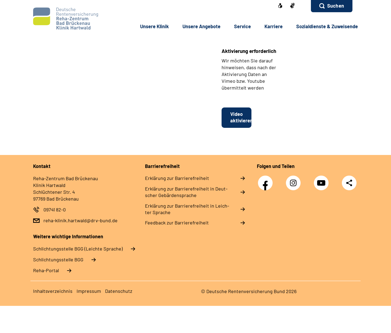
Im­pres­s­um (89, 291)
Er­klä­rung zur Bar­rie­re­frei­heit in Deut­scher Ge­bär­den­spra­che (186, 192)
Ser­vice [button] (242, 26)
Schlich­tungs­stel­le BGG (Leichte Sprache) (78, 249)
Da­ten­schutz (118, 291)
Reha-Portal (46, 270)
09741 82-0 (54, 210)
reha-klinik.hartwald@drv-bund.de (80, 220)
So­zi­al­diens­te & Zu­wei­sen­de (327, 26)
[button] (331, 6)
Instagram (294, 180)
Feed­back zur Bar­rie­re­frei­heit (177, 223)
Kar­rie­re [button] (273, 26)
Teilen (349, 182)
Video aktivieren (240, 117)
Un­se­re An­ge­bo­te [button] (201, 26)
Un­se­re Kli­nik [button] (154, 26)
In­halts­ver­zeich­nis (52, 291)
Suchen (335, 6)
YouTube (322, 180)
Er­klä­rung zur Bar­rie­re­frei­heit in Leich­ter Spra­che (187, 209)
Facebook (266, 180)
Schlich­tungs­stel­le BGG (58, 259)
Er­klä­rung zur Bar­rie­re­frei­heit (177, 178)
